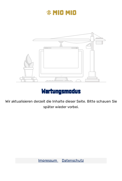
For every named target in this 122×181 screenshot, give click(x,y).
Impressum (48, 160)
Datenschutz (73, 160)
